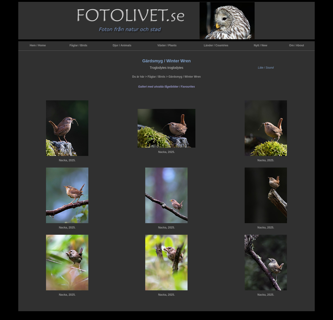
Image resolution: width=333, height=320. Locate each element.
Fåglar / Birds (78, 45)
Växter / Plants (167, 45)
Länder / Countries (216, 45)
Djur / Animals (122, 45)
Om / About (296, 45)
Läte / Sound (266, 67)
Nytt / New (260, 45)
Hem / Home (38, 45)
